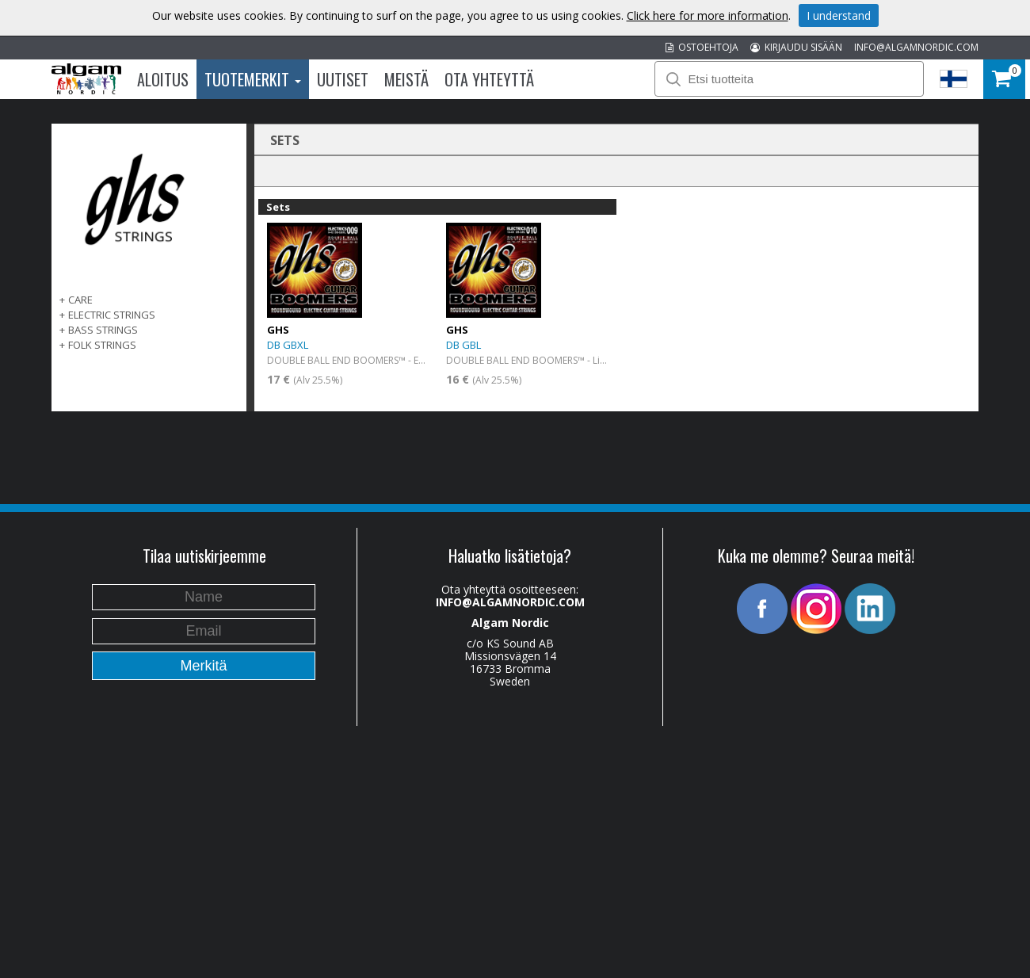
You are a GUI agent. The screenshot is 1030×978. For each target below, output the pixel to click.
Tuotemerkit (252, 79)
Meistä (406, 79)
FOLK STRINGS (102, 345)
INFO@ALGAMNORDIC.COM (916, 47)
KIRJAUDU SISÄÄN (796, 47)
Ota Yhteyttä (489, 79)
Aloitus (163, 79)
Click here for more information (707, 15)
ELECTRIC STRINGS (111, 315)
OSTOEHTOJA (702, 47)
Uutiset (342, 79)
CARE (80, 299)
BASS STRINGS (103, 330)
